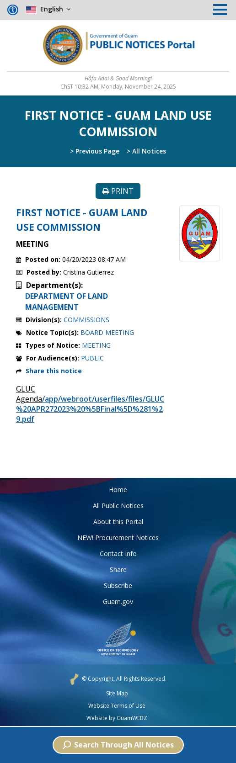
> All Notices (146, 151)
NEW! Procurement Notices (118, 537)
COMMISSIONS (86, 319)
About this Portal (118, 521)
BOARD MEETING (107, 332)
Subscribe (118, 585)
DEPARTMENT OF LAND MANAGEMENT (66, 301)
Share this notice (54, 370)
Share (118, 569)
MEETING (96, 345)
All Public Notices (118, 505)
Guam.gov (118, 601)
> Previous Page (94, 151)
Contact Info (118, 553)
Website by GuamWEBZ (116, 718)
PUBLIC (92, 358)
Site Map (117, 693)
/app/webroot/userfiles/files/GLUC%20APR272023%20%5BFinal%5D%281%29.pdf (90, 409)
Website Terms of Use (116, 706)
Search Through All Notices (118, 745)
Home (118, 489)
